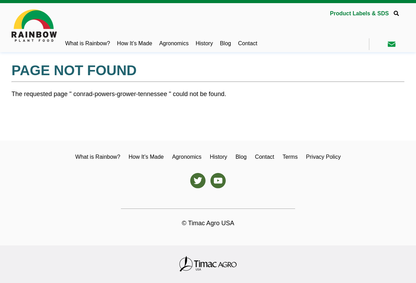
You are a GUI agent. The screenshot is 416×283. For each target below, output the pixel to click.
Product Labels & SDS (359, 13)
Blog (225, 43)
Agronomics (173, 43)
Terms (290, 157)
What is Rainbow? (87, 43)
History (204, 43)
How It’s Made (134, 43)
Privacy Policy (323, 157)
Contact (247, 43)
